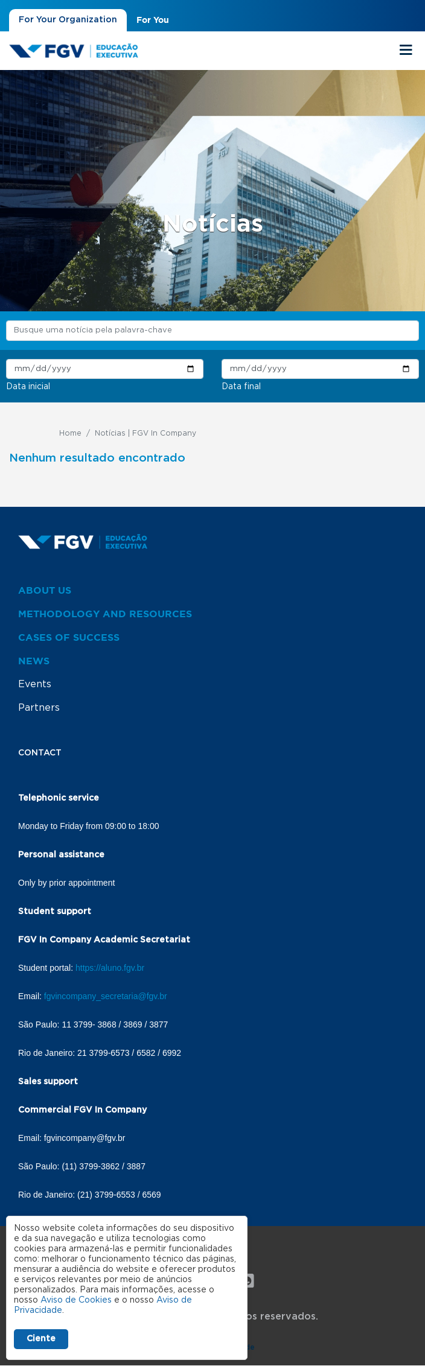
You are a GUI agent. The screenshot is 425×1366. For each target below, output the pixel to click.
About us (44, 590)
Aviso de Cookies (76, 1300)
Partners (39, 708)
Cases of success (69, 637)
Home (70, 433)
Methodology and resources (105, 613)
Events (34, 684)
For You (152, 20)
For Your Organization (68, 20)
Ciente (41, 1339)
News (34, 660)
